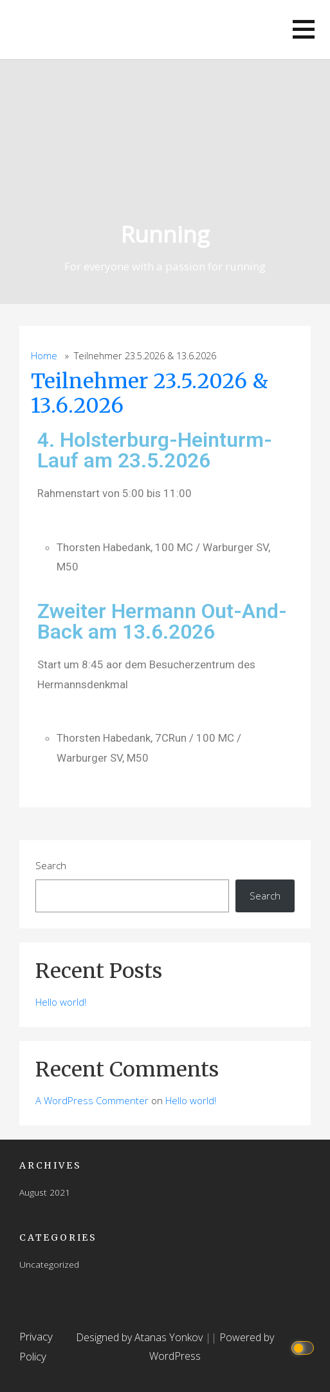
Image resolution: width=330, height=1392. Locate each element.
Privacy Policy (36, 1346)
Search (50, 865)
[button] (304, 29)
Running (165, 234)
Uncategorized (49, 1264)
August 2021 (44, 1192)
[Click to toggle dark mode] (305, 1347)
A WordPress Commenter (92, 1100)
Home (44, 356)
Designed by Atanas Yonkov (140, 1337)
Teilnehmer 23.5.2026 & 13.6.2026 (149, 393)
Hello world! (60, 1001)
